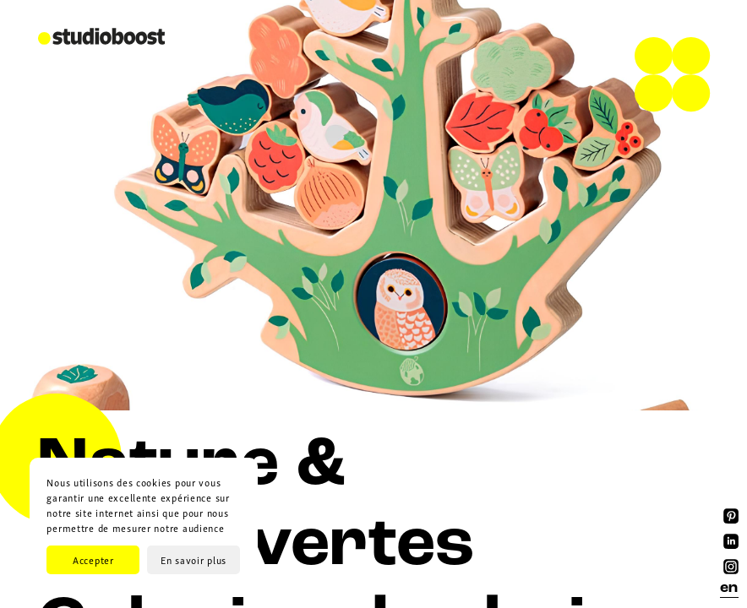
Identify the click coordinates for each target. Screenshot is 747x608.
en (729, 588)
